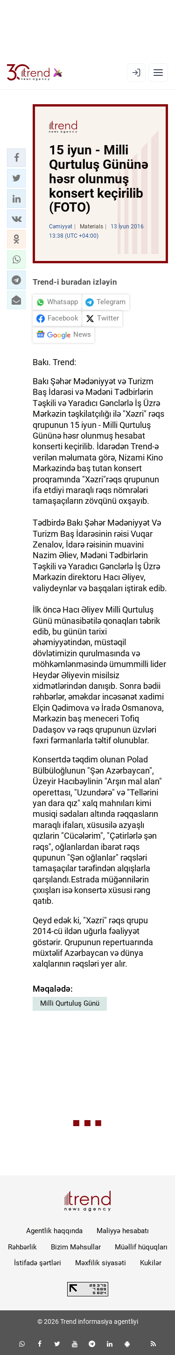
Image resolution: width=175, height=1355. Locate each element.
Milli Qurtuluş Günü (69, 1003)
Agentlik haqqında (54, 1231)
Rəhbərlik (22, 1247)
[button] (16, 158)
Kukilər (150, 1263)
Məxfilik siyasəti (100, 1263)
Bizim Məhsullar (76, 1247)
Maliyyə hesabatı (123, 1231)
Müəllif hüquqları (141, 1247)
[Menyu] (158, 72)
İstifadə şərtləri (37, 1263)
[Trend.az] (35, 72)
